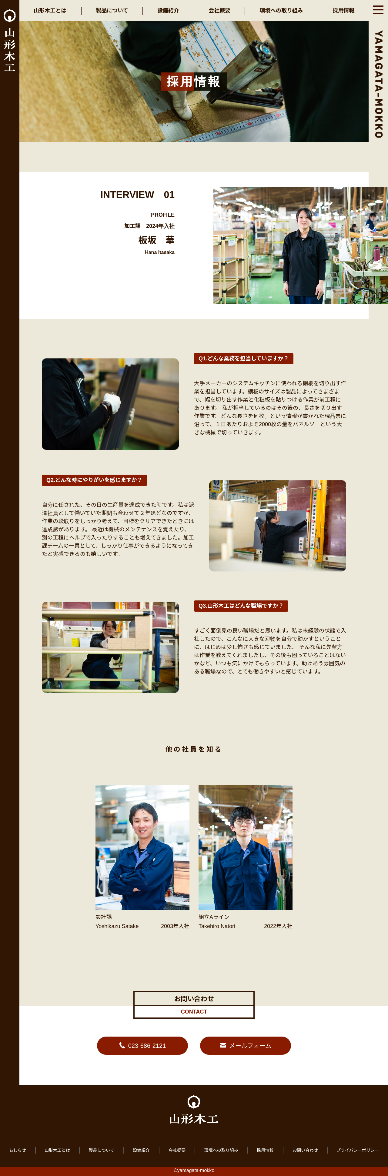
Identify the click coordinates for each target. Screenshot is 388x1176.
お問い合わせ (305, 1150)
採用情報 (343, 11)
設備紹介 (168, 11)
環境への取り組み (281, 11)
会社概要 (219, 11)
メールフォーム (250, 1045)
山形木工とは (50, 11)
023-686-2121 (147, 1045)
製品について (112, 11)
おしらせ (17, 1150)
